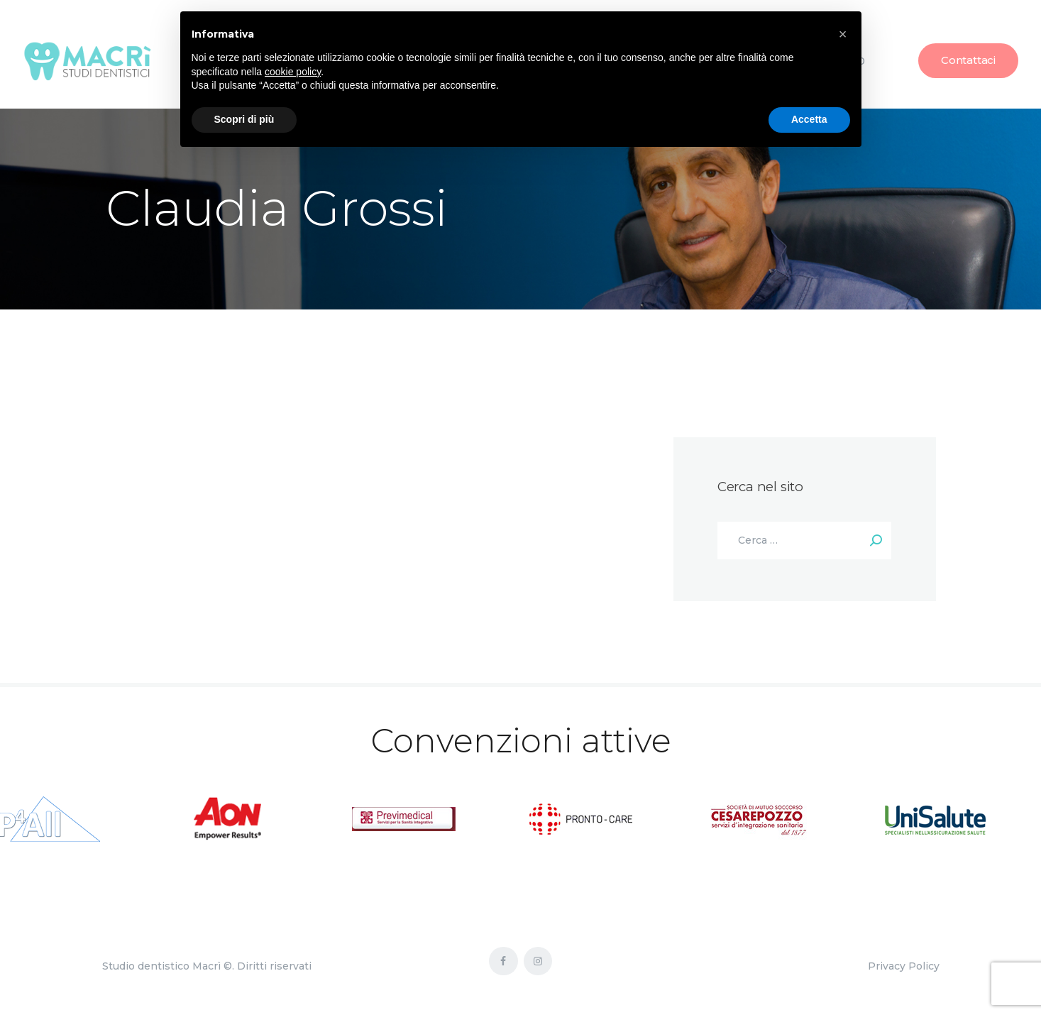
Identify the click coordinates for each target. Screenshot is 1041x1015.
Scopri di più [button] (244, 119)
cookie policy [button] (293, 71)
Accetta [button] (809, 119)
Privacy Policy (904, 966)
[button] (843, 34)
